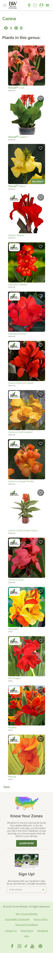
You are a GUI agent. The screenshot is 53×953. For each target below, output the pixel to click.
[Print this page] (21, 28)
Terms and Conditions (26, 924)
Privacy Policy (41, 919)
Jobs (26, 936)
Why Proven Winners (26, 914)
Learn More (26, 843)
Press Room (27, 930)
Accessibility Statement (17, 919)
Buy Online (37, 181)
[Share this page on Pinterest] (16, 28)
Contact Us (11, 930)
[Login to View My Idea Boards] (35, 3)
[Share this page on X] (11, 28)
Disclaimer (42, 930)
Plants (6, 787)
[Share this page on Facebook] (5, 28)
